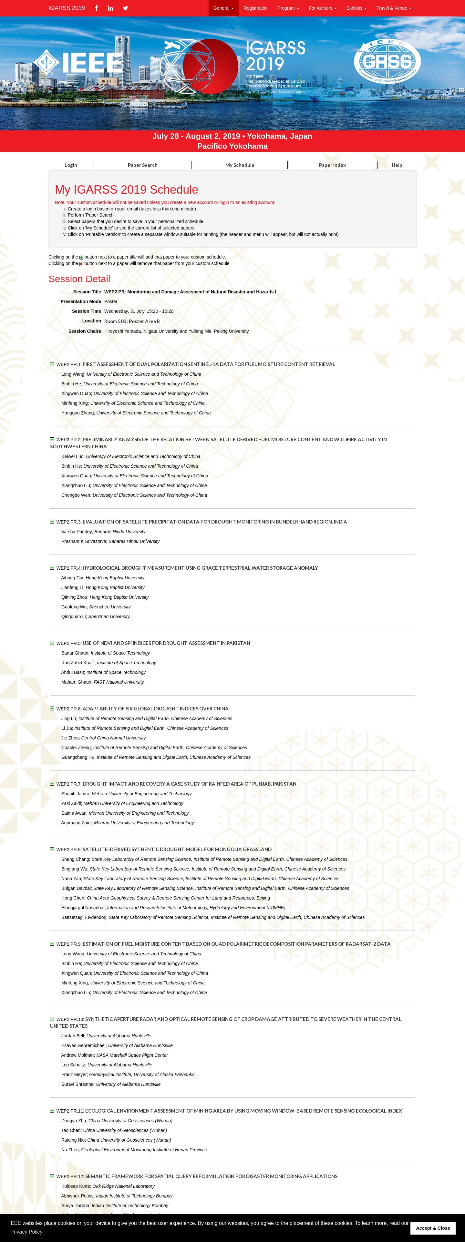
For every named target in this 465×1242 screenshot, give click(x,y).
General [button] (223, 8)
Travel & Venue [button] (394, 8)
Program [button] (288, 8)
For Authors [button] (323, 8)
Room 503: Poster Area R (132, 321)
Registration (255, 8)
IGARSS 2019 (66, 8)
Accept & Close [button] (433, 1228)
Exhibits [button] (356, 8)
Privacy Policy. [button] (27, 1232)
